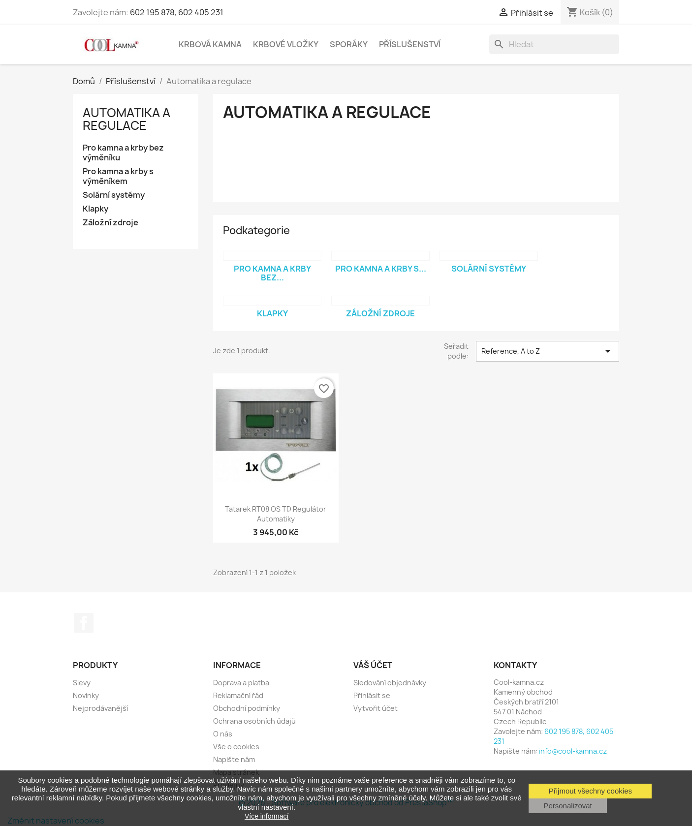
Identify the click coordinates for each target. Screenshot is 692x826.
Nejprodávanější (100, 708)
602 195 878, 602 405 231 (176, 12)
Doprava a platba (241, 682)
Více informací (266, 816)
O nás (222, 733)
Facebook (84, 623)
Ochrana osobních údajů (254, 721)
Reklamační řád (238, 695)
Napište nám (234, 759)
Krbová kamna (210, 44)
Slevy (82, 682)
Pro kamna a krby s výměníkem (118, 176)
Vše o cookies (236, 746)
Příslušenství (409, 44)
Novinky (86, 695)
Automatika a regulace (126, 119)
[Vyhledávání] (554, 44)
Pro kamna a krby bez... (272, 273)
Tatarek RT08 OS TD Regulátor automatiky (275, 513)
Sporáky (349, 44)
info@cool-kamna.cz (573, 751)
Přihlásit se (371, 695)
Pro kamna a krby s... (380, 268)
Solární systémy (114, 195)
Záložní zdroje (110, 222)
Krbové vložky (285, 44)
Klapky (95, 209)
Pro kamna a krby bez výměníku (123, 153)
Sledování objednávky (389, 682)
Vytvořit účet (375, 708)
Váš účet (372, 665)
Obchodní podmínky (246, 708)
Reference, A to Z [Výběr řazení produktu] (547, 351)
